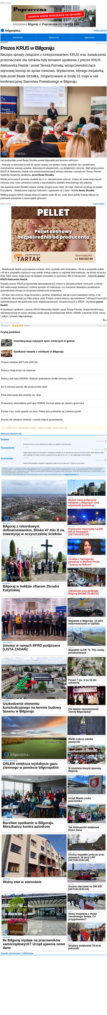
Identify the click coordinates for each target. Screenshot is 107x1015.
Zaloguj (66, 474)
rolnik (8, 427)
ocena (27, 325)
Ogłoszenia (89, 37)
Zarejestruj (73, 474)
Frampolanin (7, 448)
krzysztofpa (7, 458)
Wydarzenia (54, 37)
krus (15, 427)
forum (7, 325)
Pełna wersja (100, 30)
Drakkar (5, 439)
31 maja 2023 (26, 438)
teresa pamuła (60, 427)
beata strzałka (45, 427)
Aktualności (18, 37)
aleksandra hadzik (27, 427)
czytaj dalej (99, 204)
